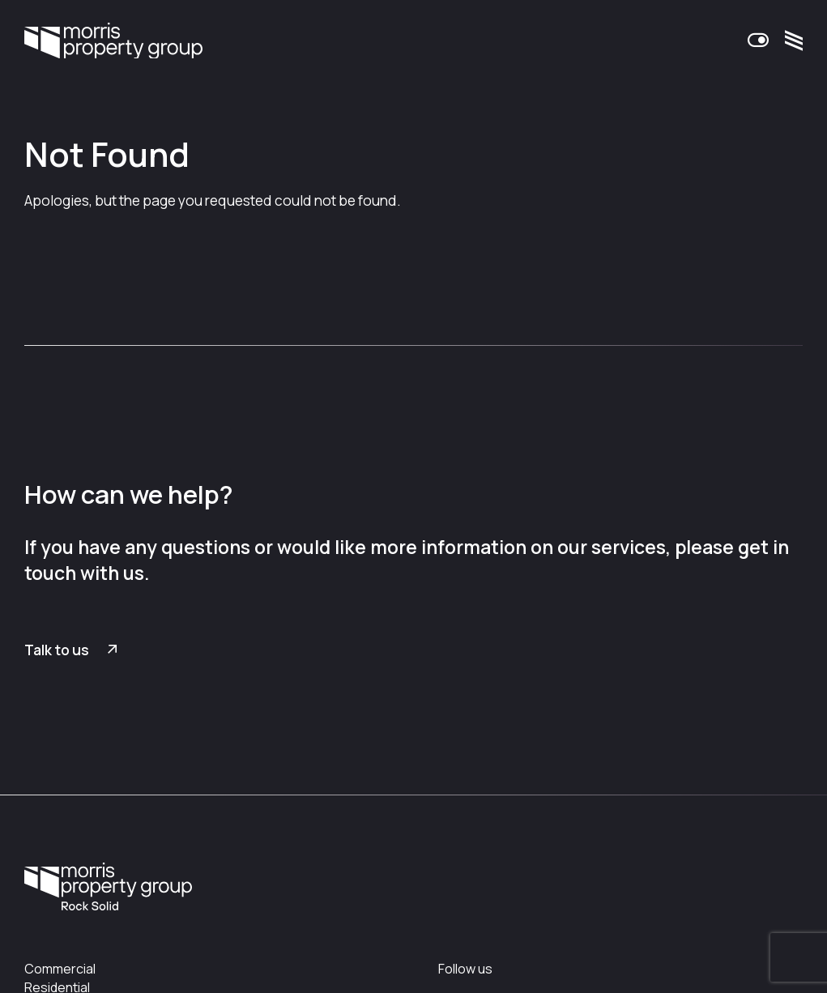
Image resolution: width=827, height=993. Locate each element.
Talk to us (56, 650)
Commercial (60, 969)
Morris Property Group (113, 42)
